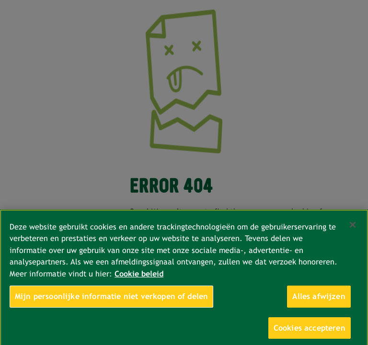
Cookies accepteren (309, 331)
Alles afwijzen (318, 299)
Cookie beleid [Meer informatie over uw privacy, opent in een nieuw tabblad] (139, 276)
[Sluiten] (352, 228)
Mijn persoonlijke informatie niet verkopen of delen (111, 299)
